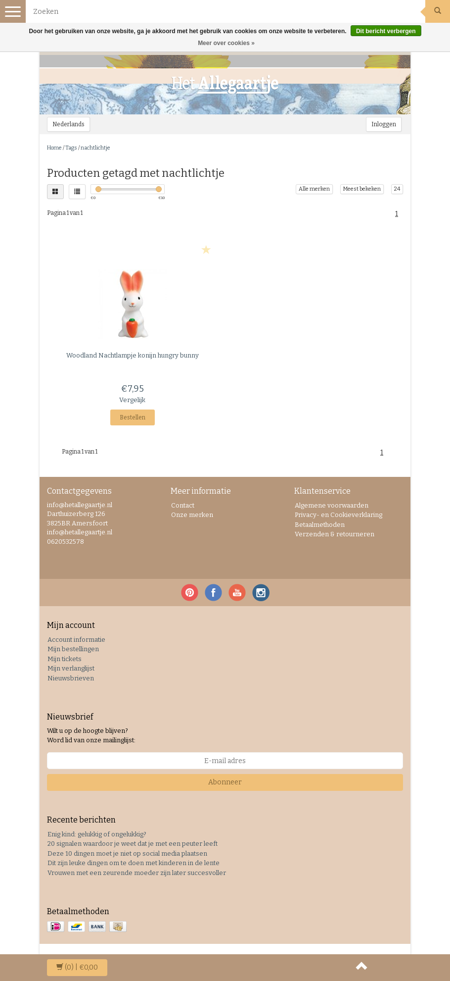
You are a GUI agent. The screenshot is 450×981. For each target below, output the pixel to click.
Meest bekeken (362, 189)
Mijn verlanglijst (70, 668)
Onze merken (192, 514)
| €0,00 (77, 967)
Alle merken (314, 189)
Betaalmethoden (320, 524)
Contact (182, 505)
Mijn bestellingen (73, 649)
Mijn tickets (64, 659)
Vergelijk (132, 400)
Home (54, 148)
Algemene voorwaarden (331, 505)
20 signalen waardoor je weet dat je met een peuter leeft (132, 843)
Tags (71, 148)
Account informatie (76, 639)
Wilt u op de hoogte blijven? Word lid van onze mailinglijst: (91, 735)
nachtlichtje (95, 148)
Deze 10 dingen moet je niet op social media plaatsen (127, 853)
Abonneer (225, 782)
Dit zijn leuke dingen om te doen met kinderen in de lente (133, 863)
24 (397, 189)
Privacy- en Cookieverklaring (338, 514)
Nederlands (68, 124)
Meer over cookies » (226, 43)
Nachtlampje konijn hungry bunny (132, 355)
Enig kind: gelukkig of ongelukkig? (96, 834)
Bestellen (132, 417)
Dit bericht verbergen (386, 31)
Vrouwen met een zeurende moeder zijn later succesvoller (136, 873)
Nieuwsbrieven (70, 678)
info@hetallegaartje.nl (79, 532)
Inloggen (383, 124)
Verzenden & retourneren (334, 534)
